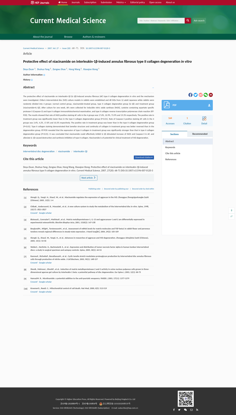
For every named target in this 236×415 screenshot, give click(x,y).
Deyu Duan (28, 69)
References (170, 159)
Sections (174, 134)
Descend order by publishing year (116, 189)
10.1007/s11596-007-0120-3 (98, 48)
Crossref (33, 213)
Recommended (199, 133)
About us (170, 2)
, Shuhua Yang (42, 69)
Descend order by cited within (143, 189)
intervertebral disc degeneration (39, 151)
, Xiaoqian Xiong (90, 69)
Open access (155, 2)
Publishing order (94, 189)
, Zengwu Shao (58, 69)
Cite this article (172, 153)
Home (62, 2)
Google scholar (45, 213)
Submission (106, 2)
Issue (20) (66, 48)
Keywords (170, 147)
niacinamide (64, 151)
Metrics (121, 2)
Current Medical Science (33, 48)
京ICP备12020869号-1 (70, 403)
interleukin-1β (80, 151)
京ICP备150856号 (89, 403)
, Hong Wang (74, 69)
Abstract (169, 141)
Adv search (199, 20)
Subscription (90, 2)
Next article (89, 177)
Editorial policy (137, 2)
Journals (76, 2)
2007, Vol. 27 (53, 48)
